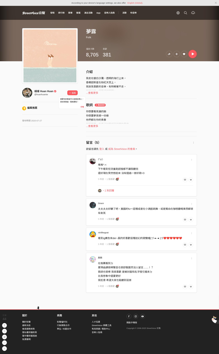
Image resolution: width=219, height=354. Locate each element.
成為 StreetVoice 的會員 (121, 149)
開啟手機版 (132, 322)
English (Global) (135, 3)
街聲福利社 (62, 322)
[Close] (216, 3)
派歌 (124, 13)
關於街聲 (26, 322)
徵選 (78, 13)
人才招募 (96, 322)
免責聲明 (26, 339)
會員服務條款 (28, 329)
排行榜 (61, 13)
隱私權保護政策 (29, 332)
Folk (88, 37)
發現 (52, 13)
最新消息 (26, 325)
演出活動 (88, 13)
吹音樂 (133, 13)
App (98, 13)
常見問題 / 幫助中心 (101, 329)
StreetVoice (33, 12)
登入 (101, 149)
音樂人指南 (109, 13)
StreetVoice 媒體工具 (101, 325)
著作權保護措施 (29, 336)
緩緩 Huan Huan (45, 91)
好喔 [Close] (82, 107)
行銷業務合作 (63, 325)
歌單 (70, 13)
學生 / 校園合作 (64, 329)
